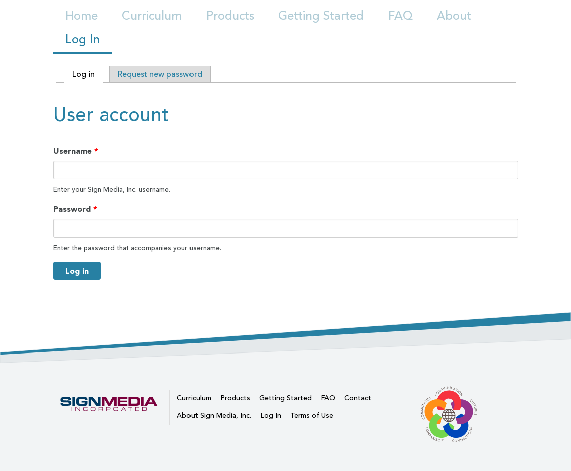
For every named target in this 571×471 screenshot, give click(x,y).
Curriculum (152, 17)
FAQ (400, 17)
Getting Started (321, 17)
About (454, 17)
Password (75, 210)
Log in (87, 74)
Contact (357, 398)
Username (75, 152)
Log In (82, 40)
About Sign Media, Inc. (214, 415)
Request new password (160, 75)
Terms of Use (311, 415)
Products (230, 17)
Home (81, 17)
